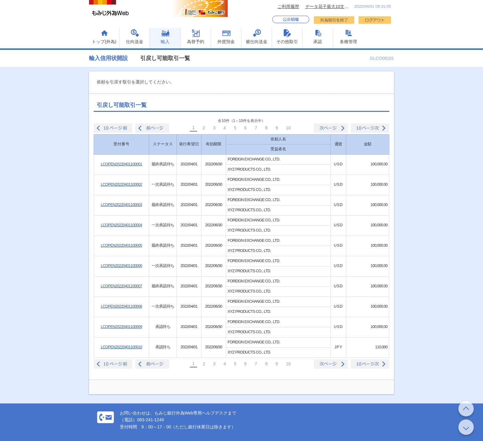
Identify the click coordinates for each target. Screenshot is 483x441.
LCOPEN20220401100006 (121, 266)
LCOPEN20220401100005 (121, 245)
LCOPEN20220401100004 (121, 225)
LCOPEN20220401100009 (121, 327)
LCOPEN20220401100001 (121, 164)
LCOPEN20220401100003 (121, 205)
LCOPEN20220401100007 (121, 286)
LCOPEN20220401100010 (121, 347)
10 (288, 127)
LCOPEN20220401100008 (121, 306)
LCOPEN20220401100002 (121, 184)
